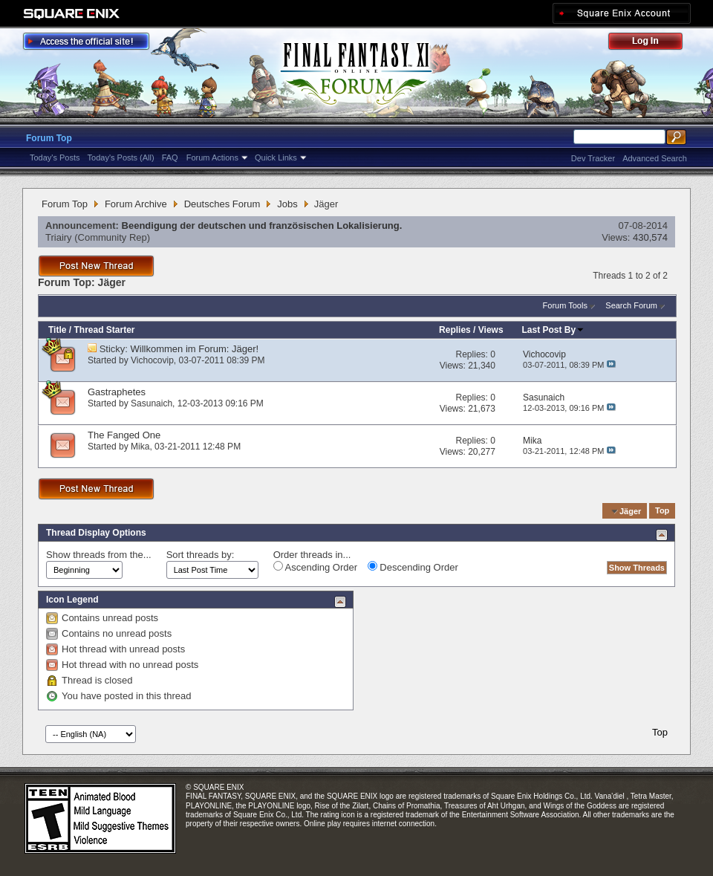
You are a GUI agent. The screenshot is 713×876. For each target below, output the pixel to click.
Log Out (653, 43)
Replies (455, 330)
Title (57, 330)
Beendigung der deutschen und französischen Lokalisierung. (262, 225)
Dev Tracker (593, 158)
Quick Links (276, 157)
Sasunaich (151, 403)
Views (491, 330)
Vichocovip (152, 360)
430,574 (650, 237)
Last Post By (553, 330)
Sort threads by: (200, 554)
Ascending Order (315, 567)
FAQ (170, 157)
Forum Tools (565, 305)
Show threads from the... (99, 554)
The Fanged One (124, 435)
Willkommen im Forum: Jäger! (195, 348)
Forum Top (49, 138)
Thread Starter (104, 330)
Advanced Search (654, 158)
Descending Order (413, 567)
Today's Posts (55, 157)
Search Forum (631, 305)
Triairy (58, 237)
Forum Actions (212, 157)
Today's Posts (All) (121, 157)
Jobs (287, 204)
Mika (140, 446)
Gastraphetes (117, 392)
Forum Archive (136, 204)
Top (662, 511)
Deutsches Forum (222, 204)
